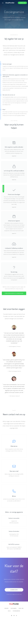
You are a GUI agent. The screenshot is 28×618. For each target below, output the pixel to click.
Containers (14, 608)
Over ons (21, 608)
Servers (6, 608)
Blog (9, 610)
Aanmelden (22, 2)
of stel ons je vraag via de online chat (14, 594)
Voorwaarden (16, 610)
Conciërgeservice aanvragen (14, 293)
